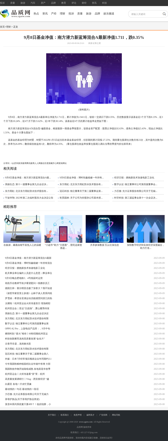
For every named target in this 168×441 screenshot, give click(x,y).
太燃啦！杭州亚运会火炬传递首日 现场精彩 (27, 303)
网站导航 (116, 415)
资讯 (94, 3)
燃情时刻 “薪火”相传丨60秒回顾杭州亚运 (26, 333)
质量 (12, 3)
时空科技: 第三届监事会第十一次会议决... (135, 198)
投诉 (2, 3)
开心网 (56, 163)
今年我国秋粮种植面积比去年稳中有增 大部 (27, 364)
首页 (2, 27)
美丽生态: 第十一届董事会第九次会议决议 (27, 313)
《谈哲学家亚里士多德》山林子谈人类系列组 (28, 293)
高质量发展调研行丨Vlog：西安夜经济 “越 (27, 379)
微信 (42, 163)
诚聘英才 (90, 415)
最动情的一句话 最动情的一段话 (22, 389)
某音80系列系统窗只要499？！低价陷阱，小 (28, 404)
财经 (84, 3)
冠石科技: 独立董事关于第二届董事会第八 (27, 354)
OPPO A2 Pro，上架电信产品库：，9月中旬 (27, 328)
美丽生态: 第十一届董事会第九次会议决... (26, 184)
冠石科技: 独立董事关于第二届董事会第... (81, 191)
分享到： (7, 163)
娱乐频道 (108, 13)
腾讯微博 (30, 163)
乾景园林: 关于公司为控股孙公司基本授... (81, 198)
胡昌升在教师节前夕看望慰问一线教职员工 (27, 283)
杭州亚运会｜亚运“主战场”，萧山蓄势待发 (27, 308)
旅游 (22, 3)
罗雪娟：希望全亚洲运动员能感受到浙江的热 (28, 298)
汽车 (33, 3)
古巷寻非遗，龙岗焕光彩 (18, 343)
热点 (36, 13)
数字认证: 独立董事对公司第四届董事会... (135, 184)
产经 (53, 13)
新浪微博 (22, 163)
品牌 (53, 3)
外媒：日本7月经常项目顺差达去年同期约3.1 (28, 359)
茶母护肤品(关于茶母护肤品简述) (22, 399)
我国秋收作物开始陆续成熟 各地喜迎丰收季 (27, 369)
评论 (74, 3)
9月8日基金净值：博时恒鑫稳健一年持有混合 (28, 263)
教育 (63, 3)
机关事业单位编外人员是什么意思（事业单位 (28, 273)
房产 (43, 3)
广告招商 (103, 415)
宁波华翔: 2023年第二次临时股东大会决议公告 (29, 198)
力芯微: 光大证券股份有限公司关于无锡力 (27, 394)
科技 (104, 3)
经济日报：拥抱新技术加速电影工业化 (134, 177)
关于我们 (52, 415)
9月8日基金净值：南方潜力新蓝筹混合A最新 (28, 258)
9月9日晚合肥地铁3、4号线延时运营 (24, 278)
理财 (62, 13)
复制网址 (63, 163)
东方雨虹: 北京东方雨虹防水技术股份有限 (27, 318)
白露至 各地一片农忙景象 (18, 384)
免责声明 (78, 415)
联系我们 (65, 415)
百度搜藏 (49, 163)
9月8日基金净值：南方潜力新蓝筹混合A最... (28, 177)
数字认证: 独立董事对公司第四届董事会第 (27, 323)
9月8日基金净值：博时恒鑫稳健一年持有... (82, 177)
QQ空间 (14, 163)
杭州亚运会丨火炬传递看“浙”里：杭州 (25, 374)
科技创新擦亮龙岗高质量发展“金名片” (25, 338)
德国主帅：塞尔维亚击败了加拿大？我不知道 (28, 288)
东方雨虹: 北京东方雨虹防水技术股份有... (81, 184)
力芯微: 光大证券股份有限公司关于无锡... (135, 191)
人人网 (37, 163)
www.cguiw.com (85, 422)
